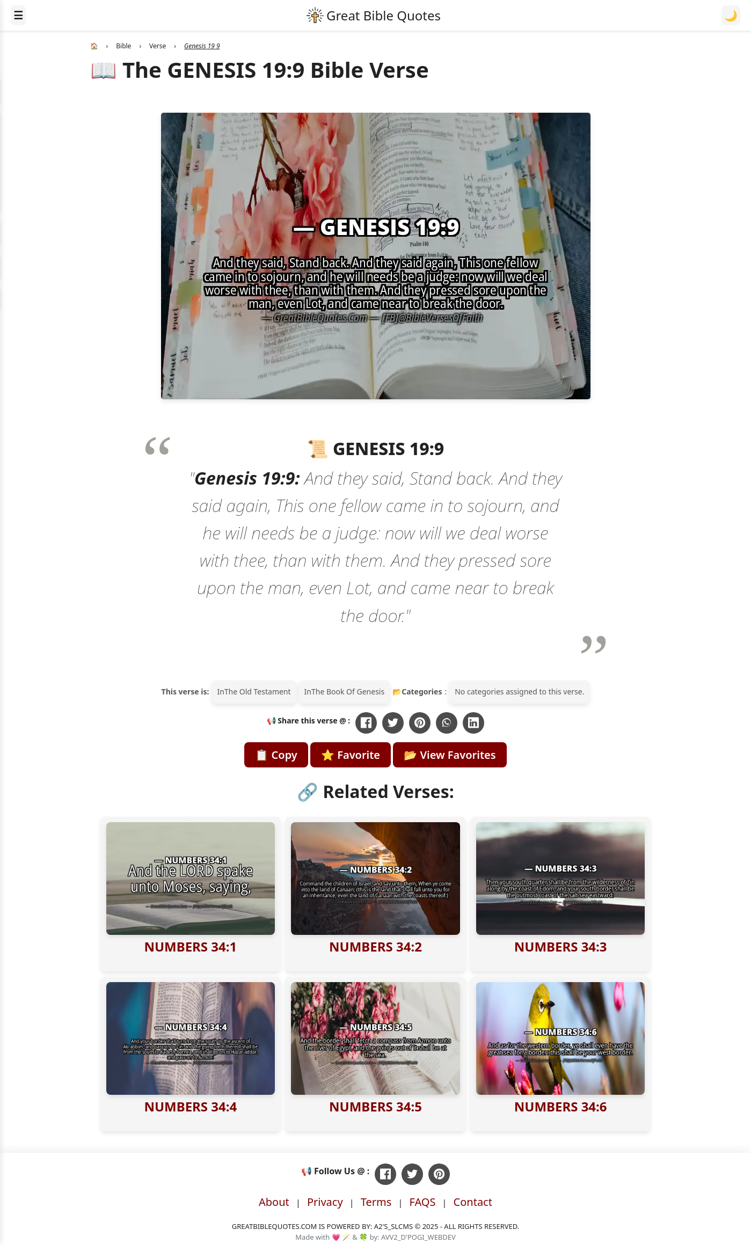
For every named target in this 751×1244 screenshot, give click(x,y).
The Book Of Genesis (347, 691)
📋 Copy (276, 755)
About (274, 1202)
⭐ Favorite (350, 755)
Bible (123, 45)
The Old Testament (257, 691)
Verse (157, 45)
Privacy (325, 1202)
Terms (376, 1202)
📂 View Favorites (449, 755)
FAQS (422, 1202)
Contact (473, 1202)
